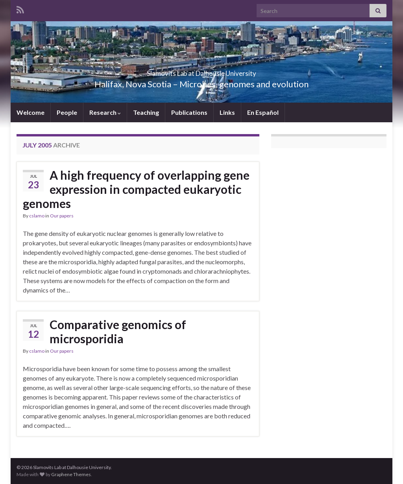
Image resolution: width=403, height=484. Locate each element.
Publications (189, 112)
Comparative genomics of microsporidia (118, 331)
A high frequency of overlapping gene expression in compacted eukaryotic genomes (136, 189)
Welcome (30, 112)
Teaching (146, 112)
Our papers (62, 216)
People (67, 112)
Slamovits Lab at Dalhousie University (201, 71)
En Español (263, 112)
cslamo (36, 216)
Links (227, 112)
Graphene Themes (71, 474)
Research (105, 112)
